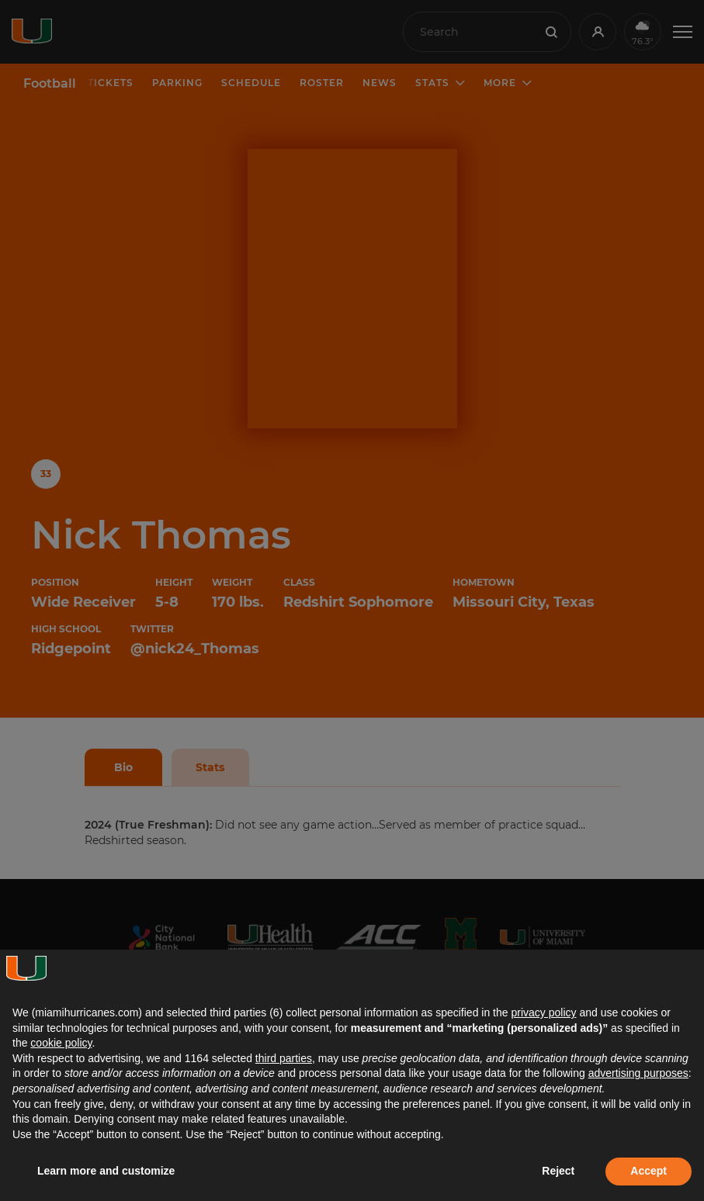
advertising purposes (638, 1073)
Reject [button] (558, 1171)
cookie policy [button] (61, 1043)
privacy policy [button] (543, 1012)
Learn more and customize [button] (106, 1171)
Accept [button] (648, 1171)
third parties (283, 1058)
